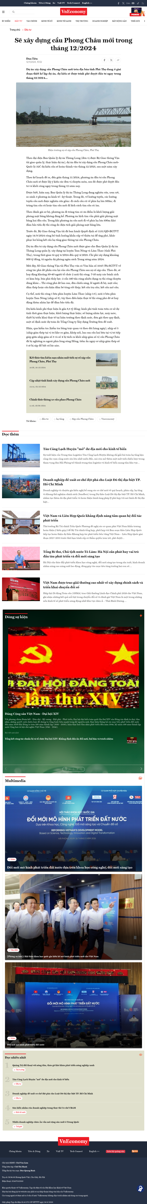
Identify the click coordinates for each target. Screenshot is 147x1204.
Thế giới (135, 21)
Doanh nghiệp (100, 21)
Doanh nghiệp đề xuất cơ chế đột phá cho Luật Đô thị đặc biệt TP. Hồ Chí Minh (52, 1094)
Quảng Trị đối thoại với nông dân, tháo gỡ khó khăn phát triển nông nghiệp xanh (53, 1065)
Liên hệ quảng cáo (115, 1151)
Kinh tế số (46, 21)
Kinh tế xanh (64, 21)
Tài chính (32, 21)
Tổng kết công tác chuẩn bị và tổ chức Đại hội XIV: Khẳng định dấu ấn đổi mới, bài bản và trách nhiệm (59, 739)
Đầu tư (18, 21)
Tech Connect (73, 3)
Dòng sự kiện (16, 617)
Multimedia (15, 781)
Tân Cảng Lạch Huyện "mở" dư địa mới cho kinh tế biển (40, 1080)
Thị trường (82, 21)
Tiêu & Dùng (44, 3)
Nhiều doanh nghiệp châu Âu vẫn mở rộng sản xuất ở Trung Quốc (45, 1122)
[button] (141, 768)
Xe (54, 3)
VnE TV (61, 3)
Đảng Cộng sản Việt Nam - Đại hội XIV (32, 713)
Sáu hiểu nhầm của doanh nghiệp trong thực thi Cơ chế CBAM (44, 1108)
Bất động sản (119, 21)
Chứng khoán (30, 3)
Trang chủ (15, 30)
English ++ (87, 3)
